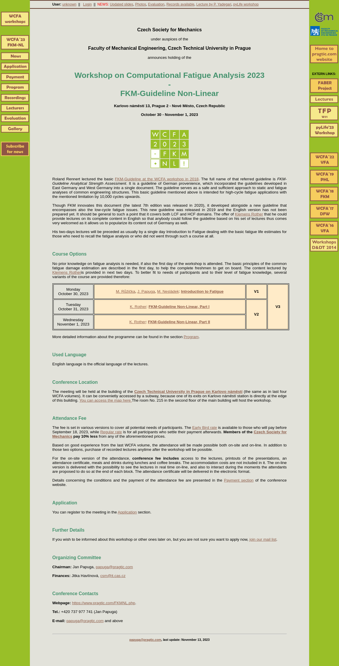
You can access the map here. (105, 400)
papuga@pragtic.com (114, 567)
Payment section (239, 480)
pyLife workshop (246, 4)
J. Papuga (146, 291)
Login (87, 4)
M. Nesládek (168, 291)
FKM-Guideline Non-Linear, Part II (179, 322)
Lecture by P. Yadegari (213, 4)
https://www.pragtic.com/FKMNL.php (103, 603)
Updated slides (121, 4)
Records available (180, 4)
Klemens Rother (249, 214)
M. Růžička (125, 291)
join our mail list (262, 539)
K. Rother (138, 306)
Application (127, 512)
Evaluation (156, 4)
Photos (140, 4)
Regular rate (111, 432)
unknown (69, 4)
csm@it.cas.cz (112, 575)
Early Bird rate (204, 427)
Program (191, 337)
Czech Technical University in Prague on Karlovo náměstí (188, 391)
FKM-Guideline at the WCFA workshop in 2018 (157, 179)
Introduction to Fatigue (202, 291)
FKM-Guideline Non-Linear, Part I (179, 306)
